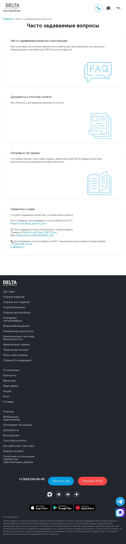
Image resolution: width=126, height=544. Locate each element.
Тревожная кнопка (15, 349)
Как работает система (18, 446)
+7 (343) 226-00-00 (32, 479)
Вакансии (9, 380)
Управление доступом (18, 331)
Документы (11, 430)
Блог (6, 396)
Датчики (9, 291)
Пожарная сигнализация (12, 319)
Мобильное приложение (11, 418)
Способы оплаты (14, 440)
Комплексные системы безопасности (18, 338)
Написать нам (61, 481)
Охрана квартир (14, 296)
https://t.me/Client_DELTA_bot (39, 232)
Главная (7, 19)
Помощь (8, 411)
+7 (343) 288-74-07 (21, 244)
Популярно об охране (17, 424)
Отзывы (8, 401)
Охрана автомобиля (17, 312)
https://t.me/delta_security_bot (28, 223)
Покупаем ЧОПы (92, 481)
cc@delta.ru (17, 247)
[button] (118, 8)
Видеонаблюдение (16, 326)
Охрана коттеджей (16, 302)
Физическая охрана (16, 344)
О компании (11, 370)
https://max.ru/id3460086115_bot (34, 235)
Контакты (9, 375)
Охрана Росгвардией (17, 360)
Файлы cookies (13, 451)
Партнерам (10, 386)
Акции (7, 391)
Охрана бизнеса (14, 307)
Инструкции (11, 435)
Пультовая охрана (15, 355)
